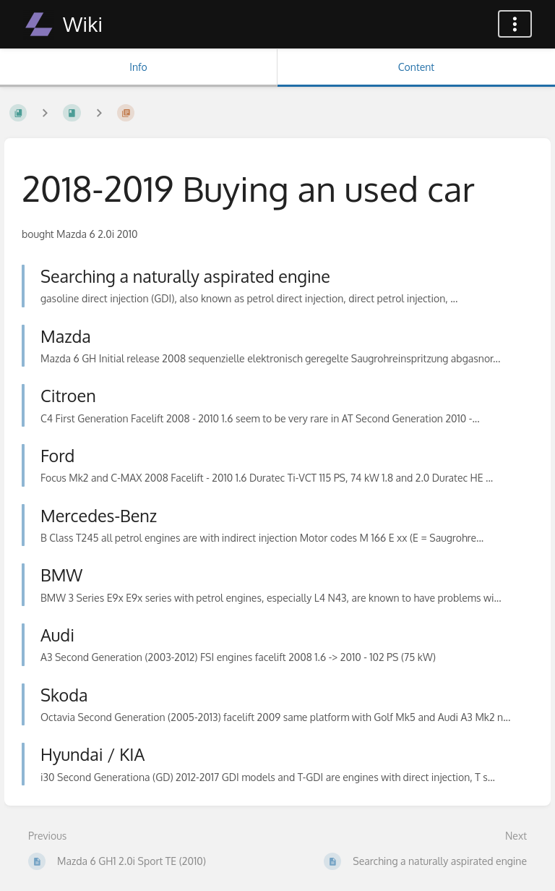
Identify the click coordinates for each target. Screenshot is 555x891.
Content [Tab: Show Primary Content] (416, 67)
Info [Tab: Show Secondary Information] (138, 67)
